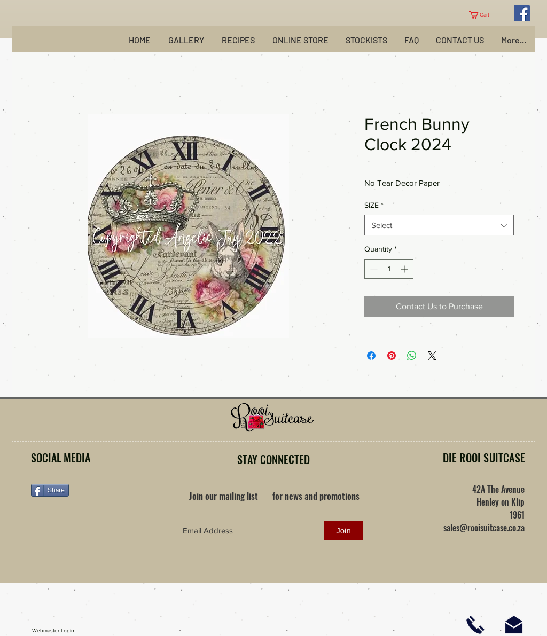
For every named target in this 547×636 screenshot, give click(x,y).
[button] (483, 15)
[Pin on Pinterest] (391, 355)
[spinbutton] (388, 269)
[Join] (343, 530)
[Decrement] (372, 269)
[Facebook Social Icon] (522, 13)
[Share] (50, 490)
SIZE (374, 205)
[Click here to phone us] (475, 624)
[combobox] (439, 225)
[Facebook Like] (98, 524)
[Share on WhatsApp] (411, 355)
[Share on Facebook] (371, 355)
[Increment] (405, 269)
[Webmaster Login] (53, 630)
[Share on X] (432, 355)
